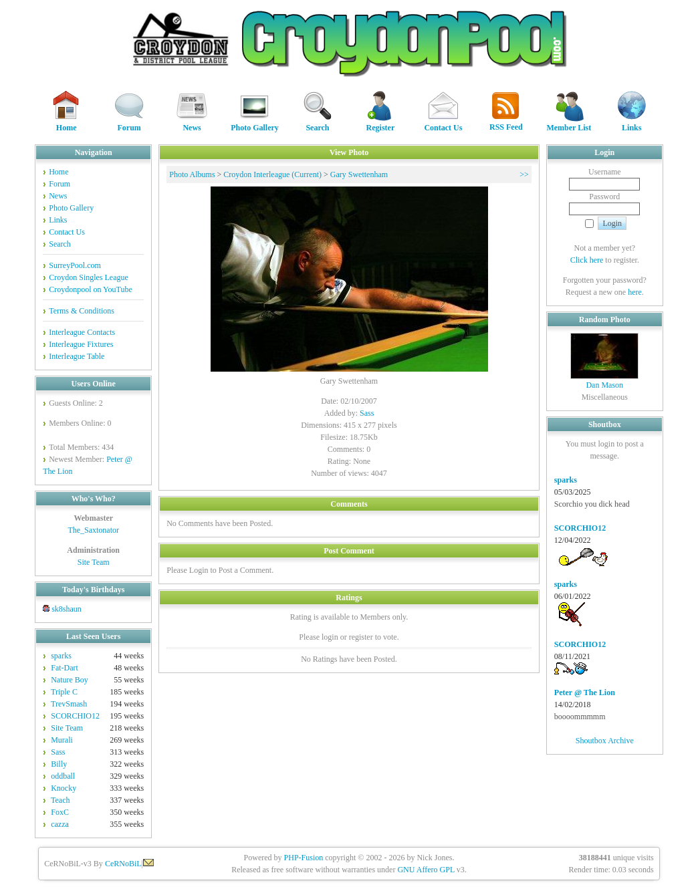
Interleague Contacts (82, 332)
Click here (587, 260)
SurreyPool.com (75, 265)
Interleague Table (76, 356)
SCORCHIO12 (75, 716)
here (635, 292)
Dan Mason (604, 385)
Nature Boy (69, 679)
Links (632, 123)
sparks (61, 655)
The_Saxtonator (93, 530)
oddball (63, 776)
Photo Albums (192, 174)
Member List (568, 123)
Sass (58, 752)
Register (380, 123)
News (192, 123)
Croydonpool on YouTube (90, 289)
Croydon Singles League (88, 277)
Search (318, 123)
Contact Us (443, 123)
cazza (60, 824)
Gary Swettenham (359, 174)
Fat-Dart (64, 667)
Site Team (94, 562)
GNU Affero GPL (425, 869)
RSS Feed (506, 123)
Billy (59, 764)
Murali (62, 740)
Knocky (63, 788)
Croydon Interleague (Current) (272, 174)
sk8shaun (66, 609)
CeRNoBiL (123, 863)
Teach (60, 800)
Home (66, 123)
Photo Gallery (255, 123)
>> (524, 174)
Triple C (64, 691)
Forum (129, 123)
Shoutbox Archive (605, 740)
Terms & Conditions (81, 310)
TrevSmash (69, 704)
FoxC (60, 812)
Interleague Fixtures (81, 344)
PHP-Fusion (304, 857)
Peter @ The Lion (584, 692)
